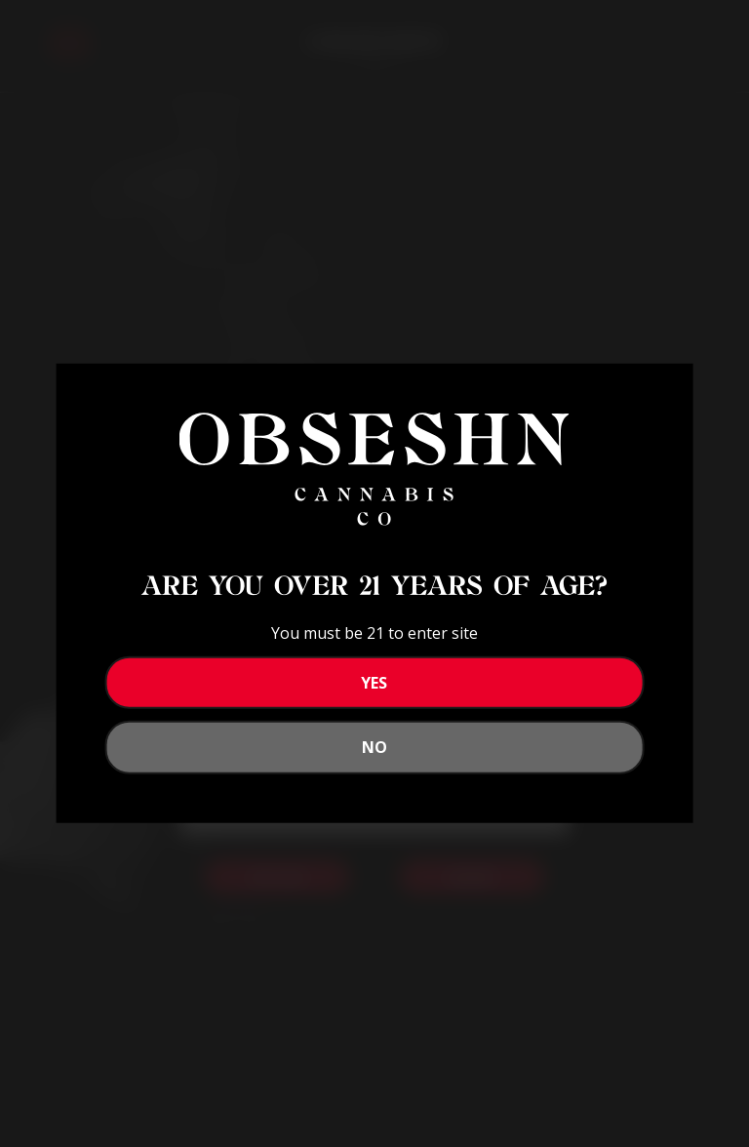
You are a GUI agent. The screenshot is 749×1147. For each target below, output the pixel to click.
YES (374, 682)
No (374, 747)
